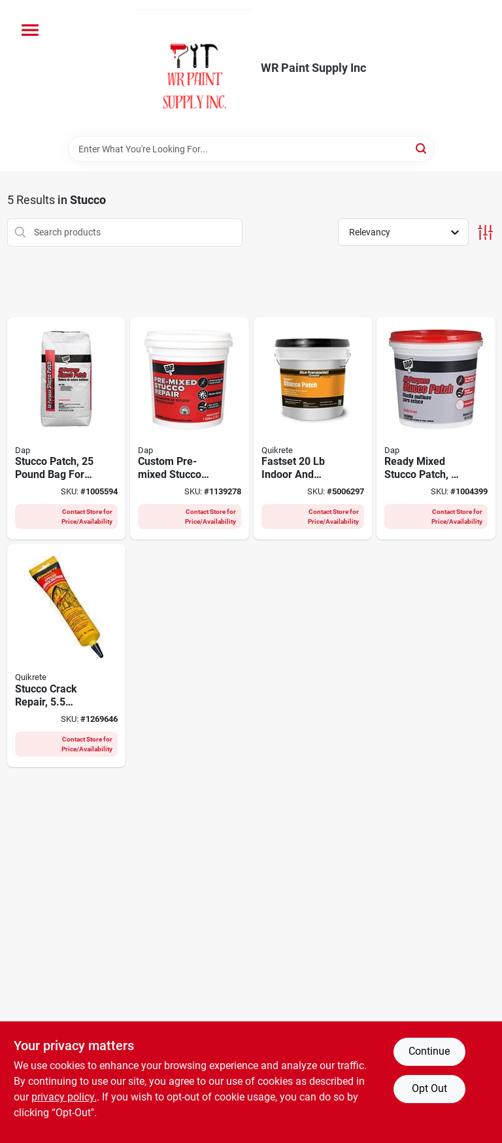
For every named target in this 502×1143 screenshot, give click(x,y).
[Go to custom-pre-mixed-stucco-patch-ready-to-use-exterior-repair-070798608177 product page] (189, 428)
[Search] (421, 148)
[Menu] (30, 30)
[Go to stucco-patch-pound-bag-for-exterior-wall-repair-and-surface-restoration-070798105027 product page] (66, 428)
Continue (429, 1051)
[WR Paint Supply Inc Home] (194, 68)
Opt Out (429, 1088)
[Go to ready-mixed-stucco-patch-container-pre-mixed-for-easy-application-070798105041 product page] (435, 428)
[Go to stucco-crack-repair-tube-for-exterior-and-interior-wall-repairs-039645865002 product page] (66, 655)
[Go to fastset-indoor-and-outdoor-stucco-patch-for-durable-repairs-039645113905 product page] (313, 428)
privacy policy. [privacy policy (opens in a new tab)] (64, 1097)
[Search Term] (251, 149)
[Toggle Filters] (485, 232)
